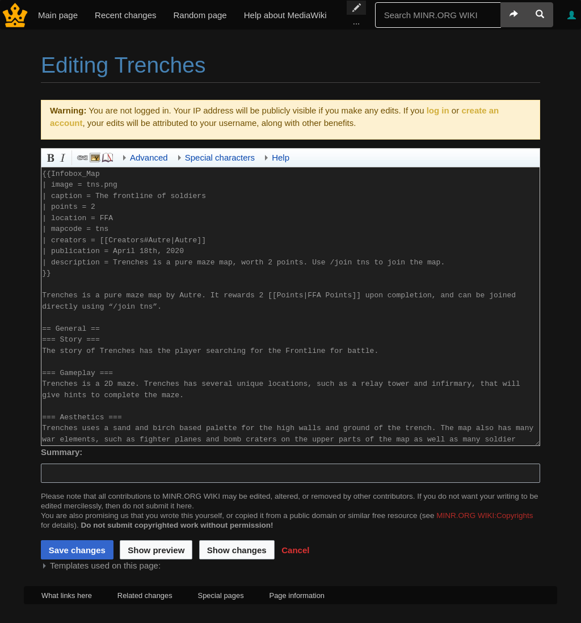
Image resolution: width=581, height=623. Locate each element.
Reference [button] (106, 156)
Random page (199, 15)
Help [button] (280, 157)
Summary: (61, 452)
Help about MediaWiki (285, 15)
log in (438, 110)
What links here (66, 595)
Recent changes (125, 15)
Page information (297, 595)
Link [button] (81, 156)
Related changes (144, 595)
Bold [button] (49, 156)
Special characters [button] (220, 157)
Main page (58, 15)
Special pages (221, 595)
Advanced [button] (149, 157)
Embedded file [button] (94, 156)
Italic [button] (62, 156)
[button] (295, 549)
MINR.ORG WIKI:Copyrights (484, 515)
